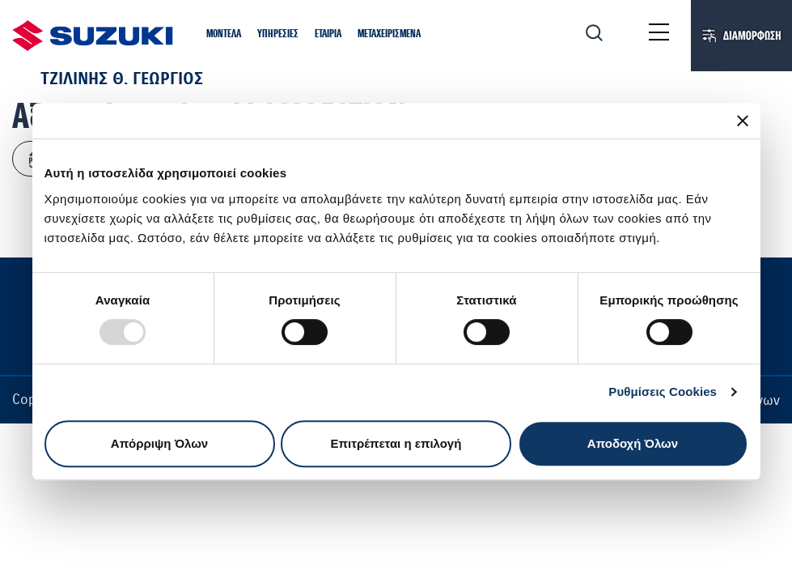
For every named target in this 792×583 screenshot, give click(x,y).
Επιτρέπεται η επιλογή (396, 443)
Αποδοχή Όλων (632, 443)
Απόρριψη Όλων (159, 443)
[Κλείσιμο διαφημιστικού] (742, 120)
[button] (223, 34)
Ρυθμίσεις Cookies (662, 391)
